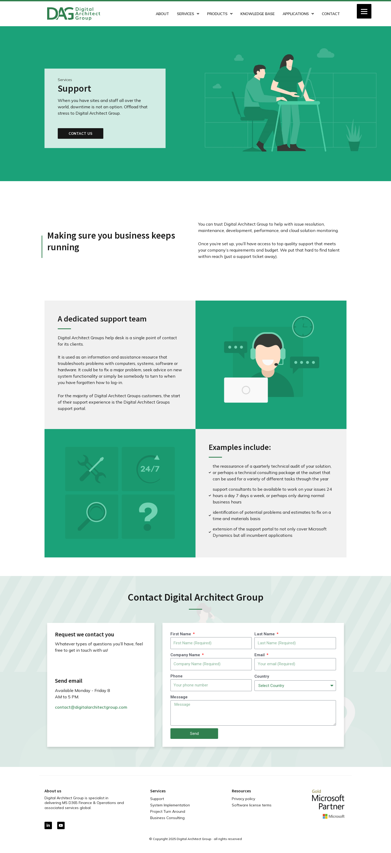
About (162, 13)
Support (157, 798)
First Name (360, 634)
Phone (355, 676)
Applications (298, 13)
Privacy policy (243, 798)
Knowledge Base (258, 13)
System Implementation (170, 805)
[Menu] (364, 11)
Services (188, 13)
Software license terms (252, 805)
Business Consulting (167, 817)
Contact (331, 13)
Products (220, 13)
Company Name (364, 655)
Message (357, 697)
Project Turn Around (167, 811)
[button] (65, 133)
